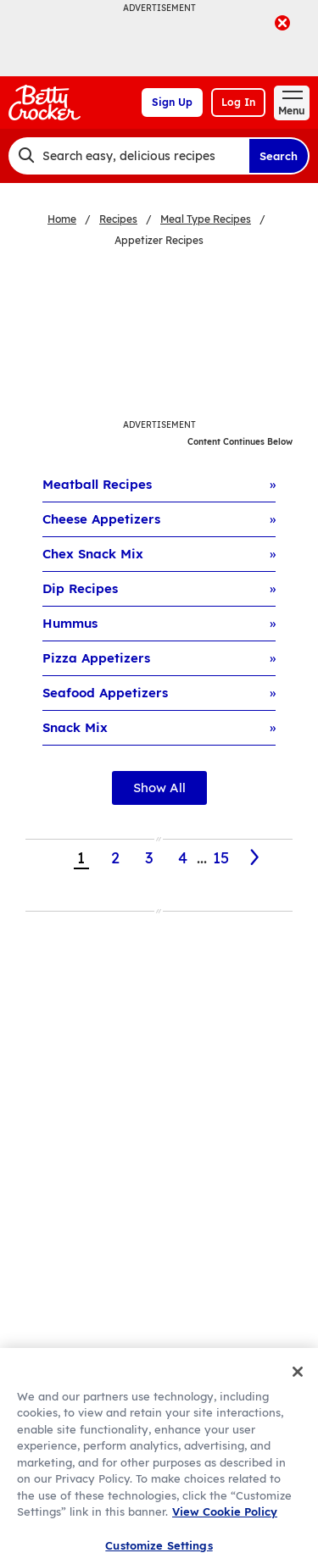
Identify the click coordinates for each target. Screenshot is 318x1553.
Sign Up (172, 102)
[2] (255, 857)
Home (61, 219)
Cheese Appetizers (101, 519)
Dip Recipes (80, 588)
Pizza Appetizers (96, 658)
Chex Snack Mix (92, 554)
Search (278, 156)
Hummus (70, 623)
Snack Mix (75, 727)
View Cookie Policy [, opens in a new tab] (224, 1524)
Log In (238, 102)
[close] (282, 24)
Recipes (118, 219)
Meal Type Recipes (205, 219)
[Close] (297, 1384)
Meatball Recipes (97, 484)
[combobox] (128, 156)
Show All (159, 787)
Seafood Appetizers (105, 693)
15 (221, 858)
